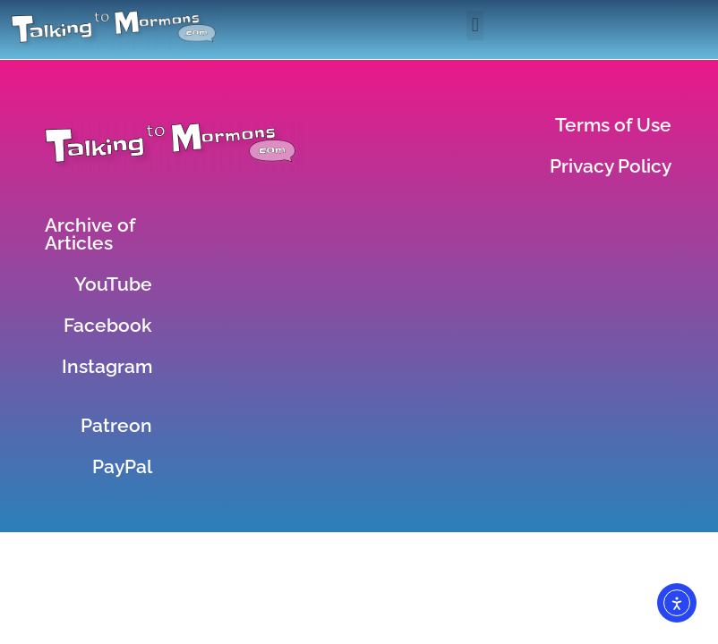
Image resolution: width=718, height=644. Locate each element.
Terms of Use (613, 125)
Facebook (108, 325)
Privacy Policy (610, 166)
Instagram (107, 366)
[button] (474, 25)
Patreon (116, 425)
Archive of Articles (90, 234)
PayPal (122, 466)
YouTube (113, 284)
